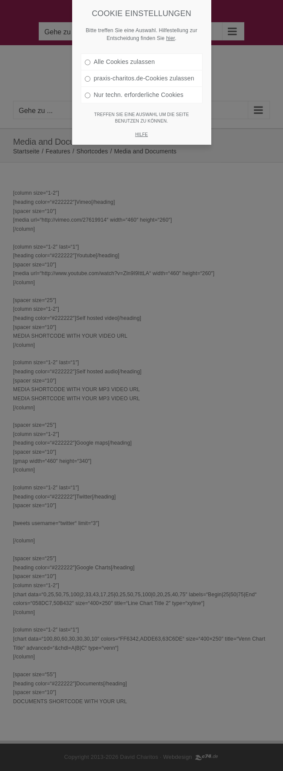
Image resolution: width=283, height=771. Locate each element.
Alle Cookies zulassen (120, 52)
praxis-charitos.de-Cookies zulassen (139, 68)
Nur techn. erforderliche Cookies (134, 85)
